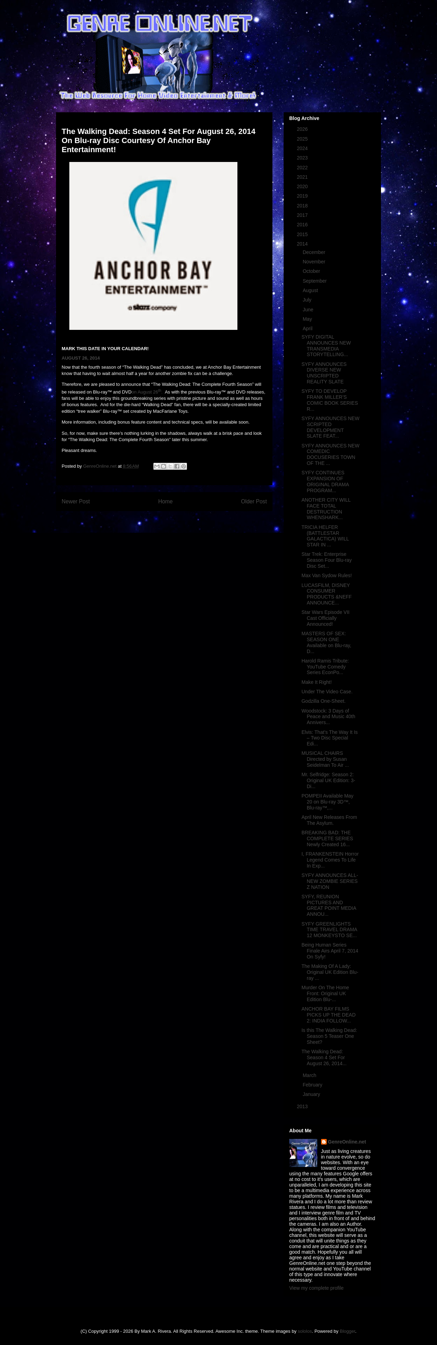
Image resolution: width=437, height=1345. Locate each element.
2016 (303, 224)
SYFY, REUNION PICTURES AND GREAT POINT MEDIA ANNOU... (328, 905)
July (308, 300)
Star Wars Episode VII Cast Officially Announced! (325, 618)
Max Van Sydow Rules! (326, 575)
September (315, 281)
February (313, 1085)
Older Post (254, 501)
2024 (303, 148)
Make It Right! (316, 682)
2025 (303, 139)
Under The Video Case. (327, 691)
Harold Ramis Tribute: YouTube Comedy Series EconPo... (325, 666)
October (312, 271)
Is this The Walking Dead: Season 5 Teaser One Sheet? (329, 1036)
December (314, 252)
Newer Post (76, 501)
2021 (303, 177)
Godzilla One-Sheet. (323, 701)
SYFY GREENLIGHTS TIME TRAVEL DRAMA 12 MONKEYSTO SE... (329, 930)
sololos (305, 1331)
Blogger (347, 1331)
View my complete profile (316, 1288)
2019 (303, 196)
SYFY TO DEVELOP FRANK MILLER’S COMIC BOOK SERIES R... (329, 399)
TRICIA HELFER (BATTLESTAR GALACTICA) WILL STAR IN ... (325, 535)
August (311, 290)
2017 (303, 215)
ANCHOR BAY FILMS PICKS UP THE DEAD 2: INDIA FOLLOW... (328, 1015)
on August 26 (145, 392)
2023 (303, 158)
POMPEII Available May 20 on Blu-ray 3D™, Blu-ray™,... (327, 801)
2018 (303, 205)
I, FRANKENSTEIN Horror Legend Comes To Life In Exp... (330, 860)
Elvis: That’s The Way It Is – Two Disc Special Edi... (329, 738)
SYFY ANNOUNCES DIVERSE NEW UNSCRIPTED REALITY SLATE (324, 372)
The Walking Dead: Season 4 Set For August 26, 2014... (324, 1057)
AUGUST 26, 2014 (81, 358)
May (308, 319)
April (308, 328)
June (308, 309)
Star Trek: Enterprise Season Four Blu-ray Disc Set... (326, 560)
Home (165, 501)
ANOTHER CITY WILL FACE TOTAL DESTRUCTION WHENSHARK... (326, 508)
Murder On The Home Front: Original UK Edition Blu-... (325, 993)
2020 (303, 186)
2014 (303, 244)
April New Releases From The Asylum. (329, 820)
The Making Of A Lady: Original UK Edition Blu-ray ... (329, 972)
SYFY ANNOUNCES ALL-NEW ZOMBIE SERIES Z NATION (329, 881)
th (159, 390)
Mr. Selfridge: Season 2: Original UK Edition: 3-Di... (328, 780)
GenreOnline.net (347, 1142)
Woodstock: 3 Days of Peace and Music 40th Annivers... (328, 716)
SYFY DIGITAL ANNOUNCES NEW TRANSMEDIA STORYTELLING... (326, 345)
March (310, 1075)
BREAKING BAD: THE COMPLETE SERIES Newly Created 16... (327, 838)
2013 (303, 1106)
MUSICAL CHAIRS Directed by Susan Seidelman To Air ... (325, 759)
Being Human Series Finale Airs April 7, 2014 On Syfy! (329, 951)
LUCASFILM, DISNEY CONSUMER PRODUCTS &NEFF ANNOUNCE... (326, 594)
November (314, 261)
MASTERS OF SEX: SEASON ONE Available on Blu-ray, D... (326, 642)
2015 (303, 234)
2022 (303, 167)
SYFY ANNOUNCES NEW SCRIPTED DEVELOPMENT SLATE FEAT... (330, 427)
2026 (303, 129)
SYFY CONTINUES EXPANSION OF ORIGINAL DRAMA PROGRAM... (325, 481)
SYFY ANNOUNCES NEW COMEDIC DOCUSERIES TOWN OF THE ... (330, 454)
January (312, 1094)
